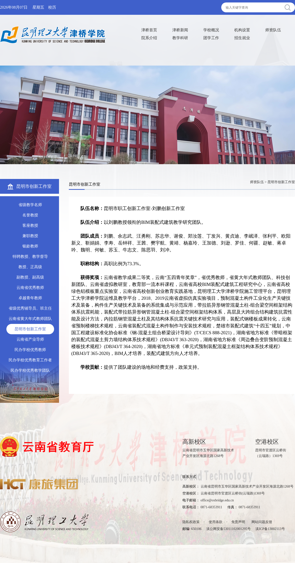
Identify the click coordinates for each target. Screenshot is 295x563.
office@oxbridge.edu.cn (217, 500)
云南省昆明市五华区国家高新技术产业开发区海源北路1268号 (247, 486)
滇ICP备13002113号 (270, 529)
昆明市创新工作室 (30, 329)
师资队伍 (273, 30)
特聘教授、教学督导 (30, 256)
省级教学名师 (30, 205)
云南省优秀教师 (30, 287)
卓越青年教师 (30, 298)
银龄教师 (30, 246)
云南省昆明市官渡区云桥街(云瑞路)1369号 (233, 493)
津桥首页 (149, 30)
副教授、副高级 (30, 277)
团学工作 (211, 38)
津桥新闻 (180, 30)
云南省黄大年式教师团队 (30, 319)
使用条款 (215, 522)
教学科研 (180, 38)
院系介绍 (149, 38)
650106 (196, 529)
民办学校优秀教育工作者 (30, 360)
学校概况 (211, 30)
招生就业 (242, 38)
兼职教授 (30, 236)
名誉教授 (30, 215)
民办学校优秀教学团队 (30, 370)
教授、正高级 (30, 267)
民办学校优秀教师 (30, 350)
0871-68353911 (211, 507)
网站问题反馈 (261, 522)
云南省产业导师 (30, 339)
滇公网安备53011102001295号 (228, 529)
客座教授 (30, 225)
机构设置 (242, 30)
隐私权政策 (191, 522)
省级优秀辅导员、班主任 (30, 308)
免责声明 (238, 522)
